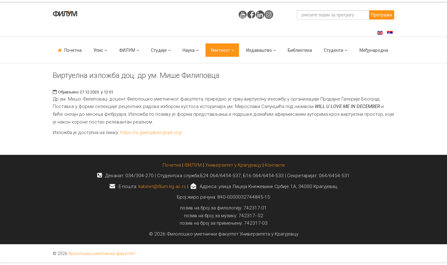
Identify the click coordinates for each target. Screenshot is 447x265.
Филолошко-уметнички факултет (101, 253)
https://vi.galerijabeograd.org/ (151, 132)
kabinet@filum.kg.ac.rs (162, 186)
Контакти (275, 165)
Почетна (73, 50)
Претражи (381, 14)
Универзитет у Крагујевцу (233, 165)
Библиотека (300, 50)
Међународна (373, 50)
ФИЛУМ (193, 165)
